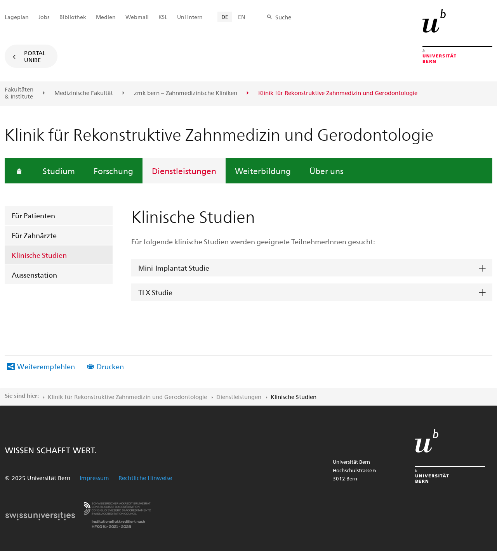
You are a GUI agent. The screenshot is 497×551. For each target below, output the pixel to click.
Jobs (44, 17)
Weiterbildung (263, 170)
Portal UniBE (35, 56)
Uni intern (190, 17)
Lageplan (17, 17)
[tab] (311, 268)
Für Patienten (33, 215)
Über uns (326, 170)
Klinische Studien (39, 255)
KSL (162, 17)
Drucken (110, 366)
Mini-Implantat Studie (173, 268)
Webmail (137, 17)
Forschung (113, 170)
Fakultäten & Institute (19, 93)
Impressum (94, 478)
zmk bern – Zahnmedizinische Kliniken (185, 93)
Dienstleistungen (184, 170)
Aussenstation (34, 275)
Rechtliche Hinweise (145, 478)
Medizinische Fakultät (83, 93)
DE (224, 17)
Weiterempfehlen (46, 366)
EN (241, 17)
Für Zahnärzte (34, 235)
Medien (106, 17)
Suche (283, 17)
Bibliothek (72, 17)
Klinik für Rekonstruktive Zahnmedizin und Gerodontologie (127, 397)
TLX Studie (155, 292)
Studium (59, 170)
